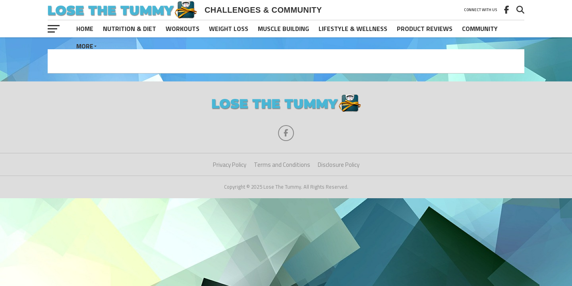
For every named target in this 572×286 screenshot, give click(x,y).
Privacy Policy (229, 164)
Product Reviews (424, 28)
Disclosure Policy (338, 164)
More (84, 46)
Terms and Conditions (282, 164)
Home (84, 28)
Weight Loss (228, 28)
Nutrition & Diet (129, 28)
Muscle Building (283, 28)
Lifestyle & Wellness (353, 28)
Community (480, 28)
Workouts (182, 28)
